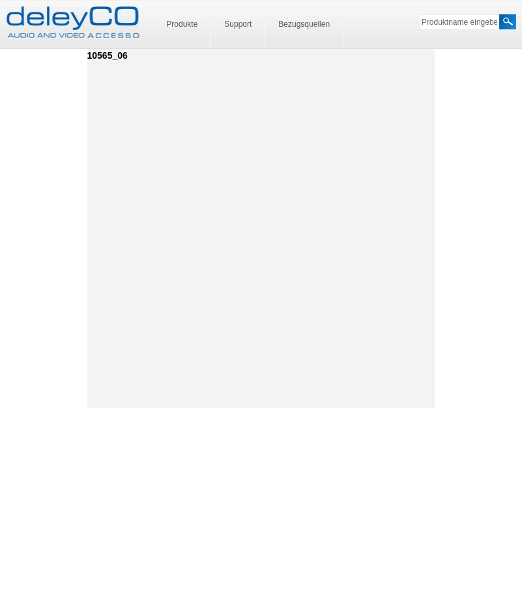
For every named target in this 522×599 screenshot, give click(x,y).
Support (238, 24)
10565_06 (107, 55)
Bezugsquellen (304, 24)
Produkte (181, 24)
